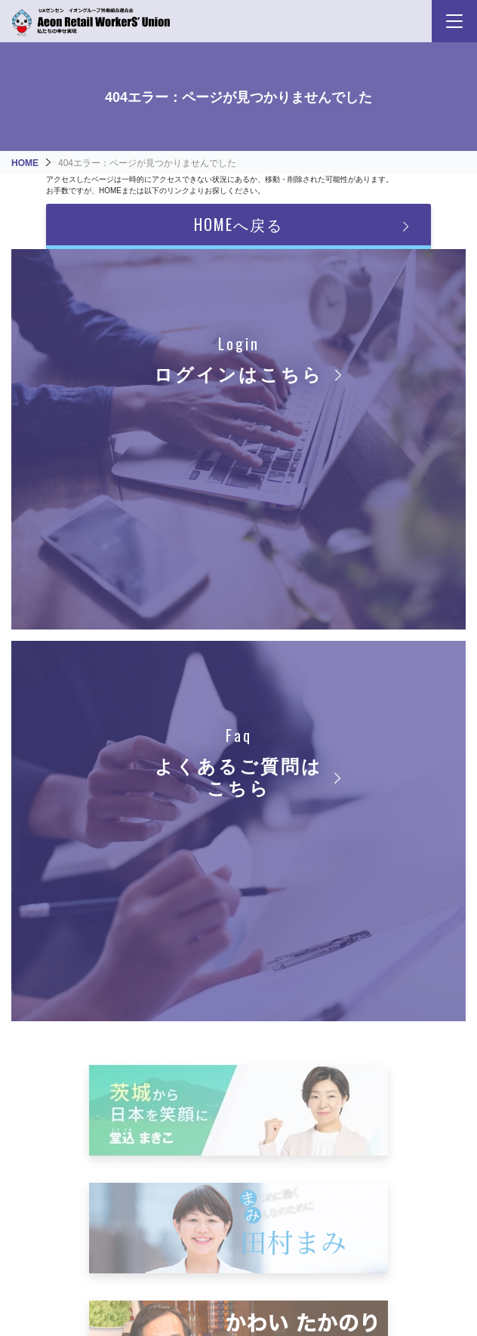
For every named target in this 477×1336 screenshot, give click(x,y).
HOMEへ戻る (238, 224)
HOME (24, 163)
